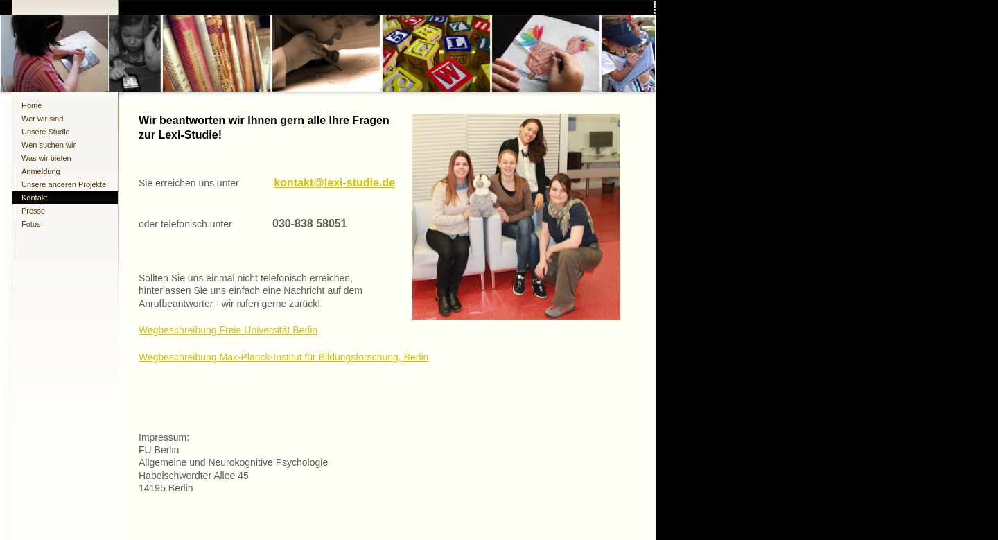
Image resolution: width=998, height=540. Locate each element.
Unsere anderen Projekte (63, 184)
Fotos (31, 224)
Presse (33, 211)
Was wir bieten (46, 158)
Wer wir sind (42, 118)
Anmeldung (40, 171)
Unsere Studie (45, 132)
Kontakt (34, 197)
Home (31, 105)
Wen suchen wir (48, 145)
